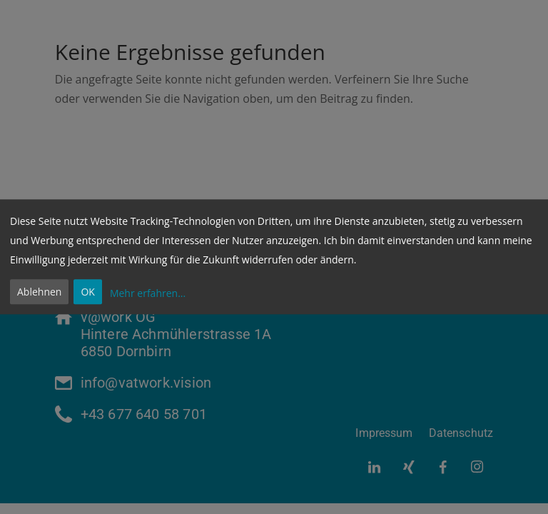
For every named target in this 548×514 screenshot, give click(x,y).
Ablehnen (39, 292)
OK (87, 292)
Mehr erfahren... (148, 293)
